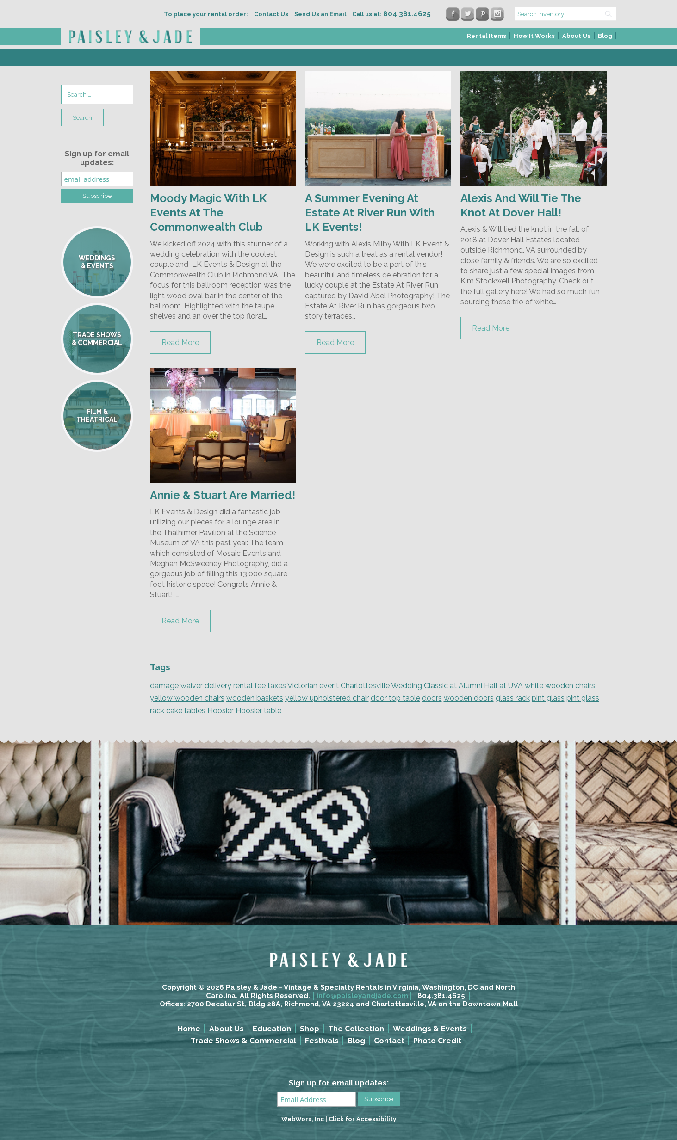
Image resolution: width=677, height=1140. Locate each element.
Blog (605, 35)
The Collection (356, 1028)
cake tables (185, 710)
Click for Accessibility (362, 1118)
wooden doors (469, 698)
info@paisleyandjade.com (362, 996)
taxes (276, 685)
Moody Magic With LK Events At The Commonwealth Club (208, 212)
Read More (180, 342)
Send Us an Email (320, 14)
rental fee (249, 685)
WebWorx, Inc (302, 1118)
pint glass (548, 698)
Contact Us (271, 14)
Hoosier (220, 710)
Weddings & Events (430, 1028)
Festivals (322, 1040)
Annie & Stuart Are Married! (222, 495)
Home (189, 1028)
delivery (218, 685)
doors (432, 698)
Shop (309, 1028)
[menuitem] (487, 38)
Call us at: (391, 14)
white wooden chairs (560, 685)
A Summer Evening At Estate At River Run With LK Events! (370, 212)
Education (272, 1028)
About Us (576, 35)
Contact (389, 1040)
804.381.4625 (441, 996)
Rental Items (486, 35)
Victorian (302, 685)
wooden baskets (254, 698)
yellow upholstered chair (327, 698)
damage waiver (176, 685)
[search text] (565, 14)
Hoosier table (258, 710)
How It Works (534, 35)
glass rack (513, 698)
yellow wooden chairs (187, 698)
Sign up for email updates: (97, 158)
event (329, 685)
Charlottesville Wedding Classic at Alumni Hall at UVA (432, 685)
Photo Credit (437, 1040)
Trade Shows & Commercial (243, 1040)
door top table (395, 698)
